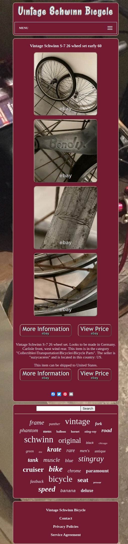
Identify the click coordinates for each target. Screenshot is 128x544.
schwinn (38, 439)
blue (69, 460)
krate (54, 449)
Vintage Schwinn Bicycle (66, 510)
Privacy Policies (65, 527)
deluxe (87, 490)
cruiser (33, 469)
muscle (51, 460)
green (30, 451)
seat (82, 480)
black (89, 443)
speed (46, 489)
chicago (103, 443)
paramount (97, 470)
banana (68, 491)
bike (56, 468)
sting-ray (90, 431)
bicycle (60, 479)
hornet (75, 431)
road (106, 430)
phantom (29, 430)
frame (37, 422)
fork (98, 424)
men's (85, 450)
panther (54, 424)
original (69, 440)
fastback (37, 481)
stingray (91, 458)
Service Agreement (66, 535)
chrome (74, 470)
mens (47, 431)
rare (70, 450)
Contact (65, 518)
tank (33, 460)
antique (99, 451)
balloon (61, 431)
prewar (97, 482)
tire (40, 452)
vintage (77, 421)
